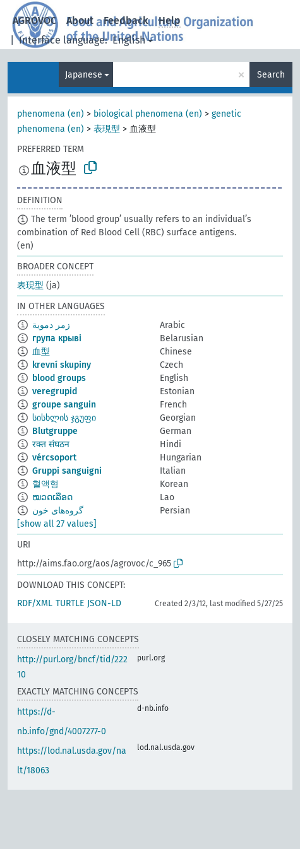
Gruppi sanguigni (67, 470)
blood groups (59, 378)
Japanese (83, 74)
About (79, 20)
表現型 (106, 129)
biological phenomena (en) (147, 113)
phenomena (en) (50, 113)
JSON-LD (104, 603)
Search (271, 74)
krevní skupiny (61, 365)
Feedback (126, 20)
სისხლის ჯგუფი (64, 418)
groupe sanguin (64, 404)
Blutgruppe (55, 431)
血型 (41, 351)
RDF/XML (34, 603)
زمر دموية (51, 325)
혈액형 (45, 484)
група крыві (56, 338)
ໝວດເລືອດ (52, 497)
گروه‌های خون (57, 510)
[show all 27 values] (57, 523)
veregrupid (54, 391)
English (128, 40)
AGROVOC (34, 20)
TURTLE (70, 603)
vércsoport (54, 457)
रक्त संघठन (50, 444)
